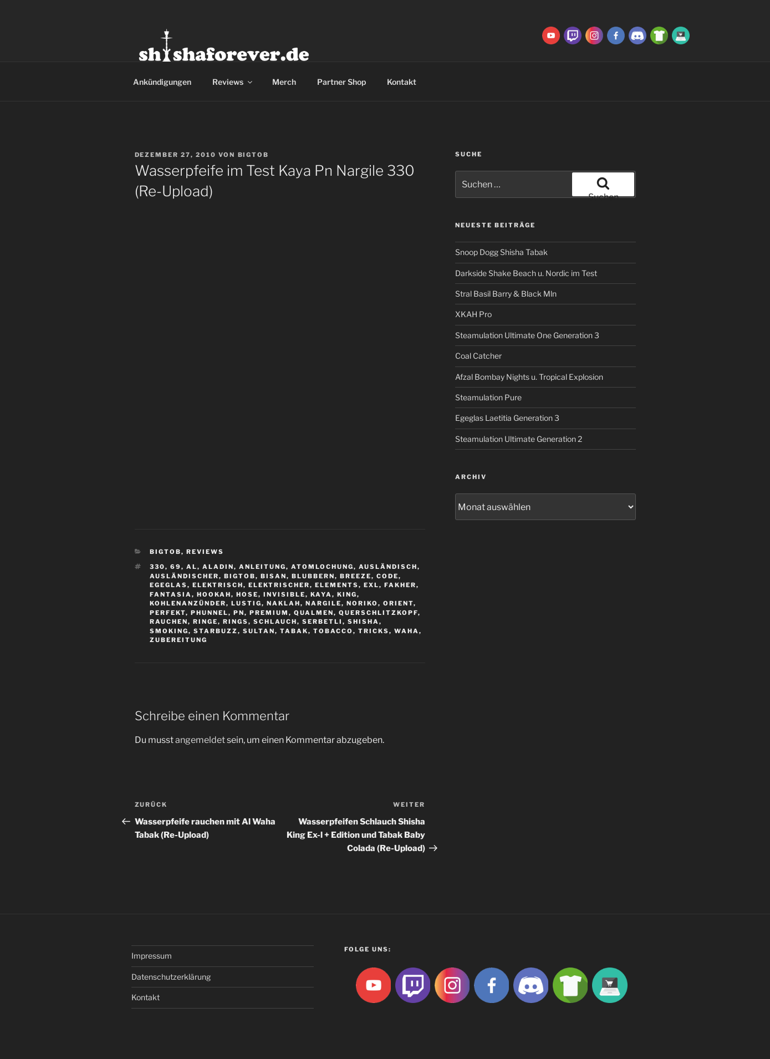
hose (247, 594)
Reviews (233, 81)
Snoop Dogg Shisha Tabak (501, 252)
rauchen (169, 621)
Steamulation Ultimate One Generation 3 (527, 335)
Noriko (362, 603)
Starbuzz (215, 631)
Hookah (214, 594)
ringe (205, 621)
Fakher (400, 585)
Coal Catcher (478, 355)
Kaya (321, 594)
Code (387, 576)
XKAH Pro (473, 314)
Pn (238, 613)
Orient (398, 603)
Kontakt (401, 81)
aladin (218, 567)
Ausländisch (388, 567)
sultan (259, 631)
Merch (284, 81)
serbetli (322, 621)
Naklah (283, 603)
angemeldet (200, 740)
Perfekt (168, 613)
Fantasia (171, 594)
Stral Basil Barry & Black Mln (506, 293)
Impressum (151, 955)
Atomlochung (322, 567)
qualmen (314, 613)
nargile (323, 603)
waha (406, 631)
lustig (246, 603)
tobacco (333, 631)
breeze (355, 576)
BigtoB (253, 155)
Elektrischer (279, 585)
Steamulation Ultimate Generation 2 (518, 439)
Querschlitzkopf (378, 613)
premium (269, 613)
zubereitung (178, 640)
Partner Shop (341, 81)
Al (191, 567)
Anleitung (262, 567)
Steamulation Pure (488, 397)
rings (235, 621)
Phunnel (209, 613)
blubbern (313, 576)
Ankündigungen (162, 81)
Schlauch (275, 621)
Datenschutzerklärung (171, 976)
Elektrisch (217, 585)
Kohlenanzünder (188, 603)
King (347, 594)
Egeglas (168, 585)
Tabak (294, 631)
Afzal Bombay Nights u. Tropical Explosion (529, 376)
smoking (169, 631)
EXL (371, 585)
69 (175, 567)
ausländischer (184, 576)
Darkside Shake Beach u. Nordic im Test (526, 273)
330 (157, 567)
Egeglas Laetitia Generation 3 (507, 417)
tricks (373, 631)
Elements (337, 585)
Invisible (284, 594)
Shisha (363, 621)
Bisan (274, 576)
